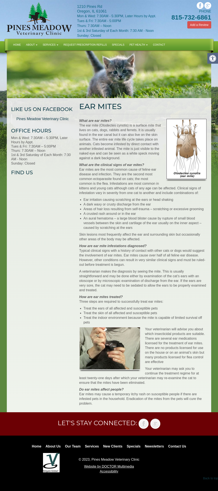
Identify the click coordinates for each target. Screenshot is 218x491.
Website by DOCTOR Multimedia (109, 466)
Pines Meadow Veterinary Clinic (42, 119)
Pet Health (138, 44)
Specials (118, 44)
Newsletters (154, 446)
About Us (53, 446)
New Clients (113, 446)
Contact (159, 44)
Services (50, 44)
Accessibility (109, 471)
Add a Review (199, 25)
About (31, 44)
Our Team (73, 446)
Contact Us (177, 446)
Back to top (210, 478)
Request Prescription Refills (85, 44)
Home (17, 44)
